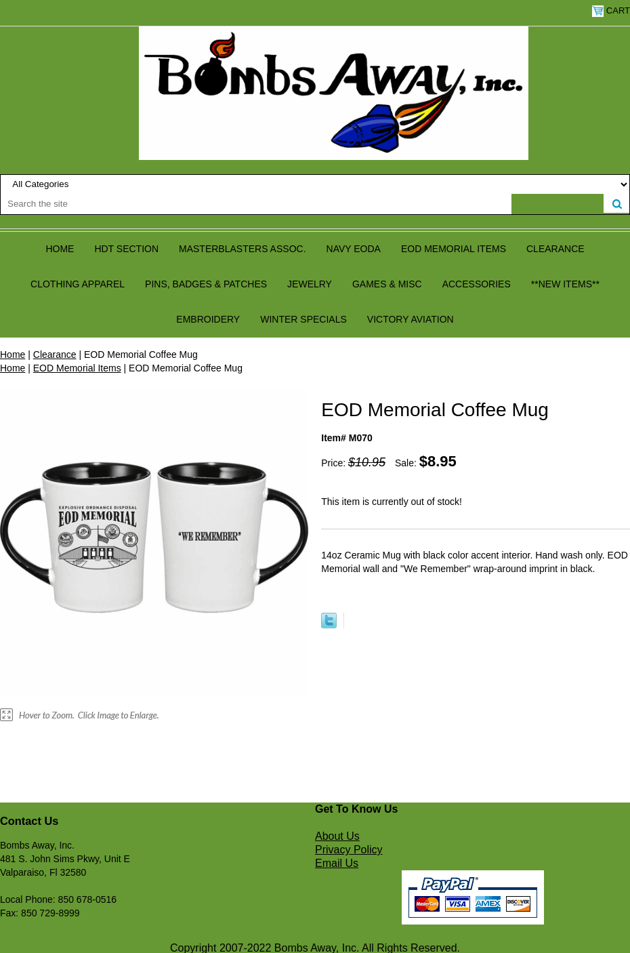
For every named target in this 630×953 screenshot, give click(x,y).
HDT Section (126, 248)
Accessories (476, 284)
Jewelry (309, 284)
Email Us (336, 863)
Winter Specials (303, 319)
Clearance (555, 248)
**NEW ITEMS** (565, 284)
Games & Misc (387, 284)
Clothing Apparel (77, 284)
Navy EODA (354, 248)
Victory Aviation (410, 319)
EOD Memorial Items (453, 248)
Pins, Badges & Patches (206, 284)
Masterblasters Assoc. (242, 248)
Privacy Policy (349, 849)
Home (59, 248)
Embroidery (208, 319)
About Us (337, 836)
